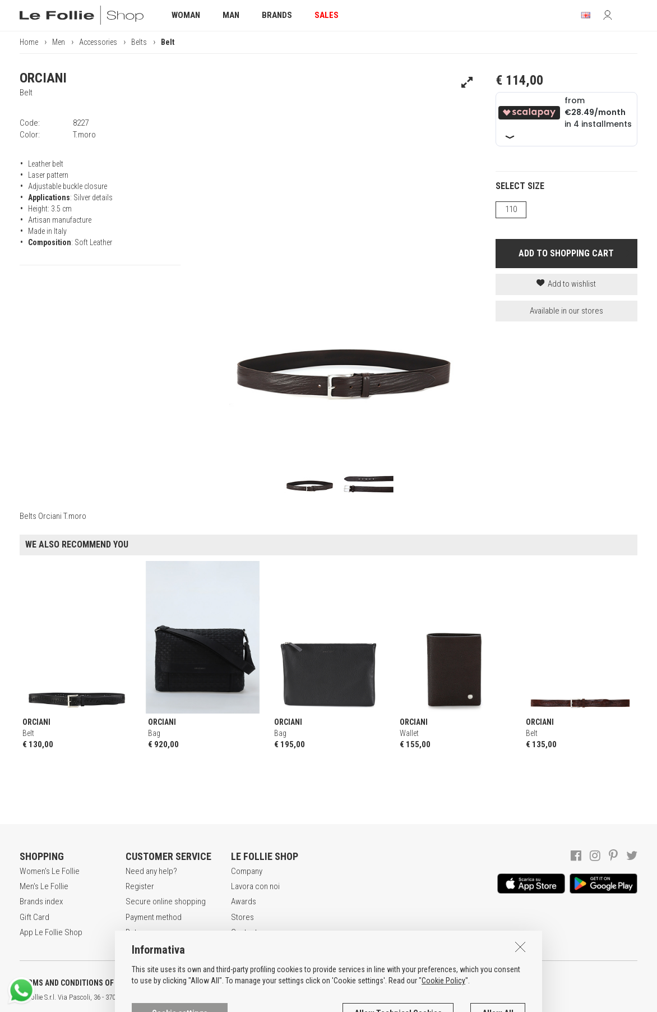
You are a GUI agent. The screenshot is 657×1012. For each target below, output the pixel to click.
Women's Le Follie (50, 871)
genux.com (359, 997)
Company (246, 871)
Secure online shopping (166, 901)
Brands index (41, 901)
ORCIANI (43, 78)
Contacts (246, 932)
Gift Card (34, 917)
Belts (139, 42)
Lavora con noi (255, 886)
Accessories (98, 42)
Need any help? (151, 871)
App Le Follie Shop (51, 932)
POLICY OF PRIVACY (198, 982)
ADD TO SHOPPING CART (566, 253)
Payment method (154, 917)
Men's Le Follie (44, 886)
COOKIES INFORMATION (303, 982)
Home (29, 42)
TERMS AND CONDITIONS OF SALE (76, 982)
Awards (243, 901)
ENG (398, 997)
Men (58, 42)
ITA (385, 997)
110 (511, 209)
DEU (412, 997)
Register (140, 886)
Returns (138, 932)
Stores (242, 917)
